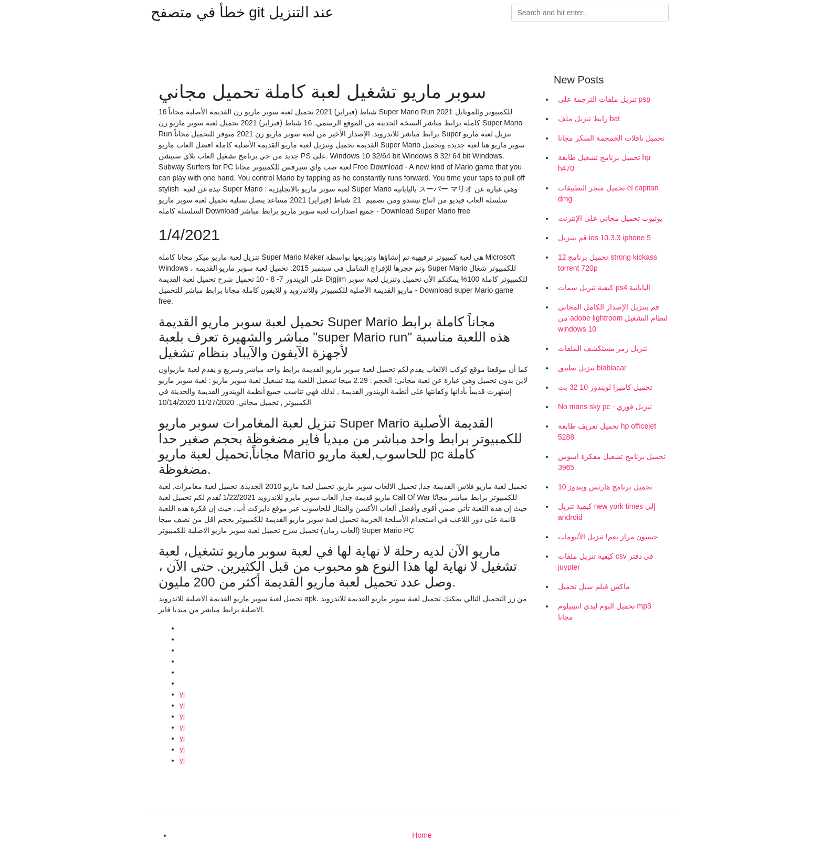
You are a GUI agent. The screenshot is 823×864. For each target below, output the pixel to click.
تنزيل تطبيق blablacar (592, 368)
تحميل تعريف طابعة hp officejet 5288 (607, 431)
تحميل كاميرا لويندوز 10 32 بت (605, 387)
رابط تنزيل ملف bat (589, 118)
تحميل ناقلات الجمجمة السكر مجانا (611, 138)
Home (421, 835)
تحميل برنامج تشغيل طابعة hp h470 (604, 163)
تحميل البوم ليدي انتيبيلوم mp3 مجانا (604, 611)
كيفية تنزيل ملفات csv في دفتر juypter (605, 561)
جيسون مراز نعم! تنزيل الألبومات (608, 536)
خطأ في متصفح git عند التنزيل (242, 12)
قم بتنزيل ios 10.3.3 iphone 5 (604, 237)
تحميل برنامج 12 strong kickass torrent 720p (607, 262)
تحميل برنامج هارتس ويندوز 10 (605, 487)
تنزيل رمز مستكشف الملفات (602, 348)
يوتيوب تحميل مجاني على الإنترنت (610, 218)
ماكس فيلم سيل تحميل (594, 586)
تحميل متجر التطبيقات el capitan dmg (608, 193)
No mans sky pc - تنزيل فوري (605, 406)
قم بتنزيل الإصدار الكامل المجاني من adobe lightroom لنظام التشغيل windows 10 (613, 318)
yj (182, 694)
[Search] (590, 13)
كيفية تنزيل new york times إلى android (607, 511)
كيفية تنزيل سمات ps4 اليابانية (604, 287)
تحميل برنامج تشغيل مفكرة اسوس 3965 (612, 462)
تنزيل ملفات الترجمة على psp (604, 99)
